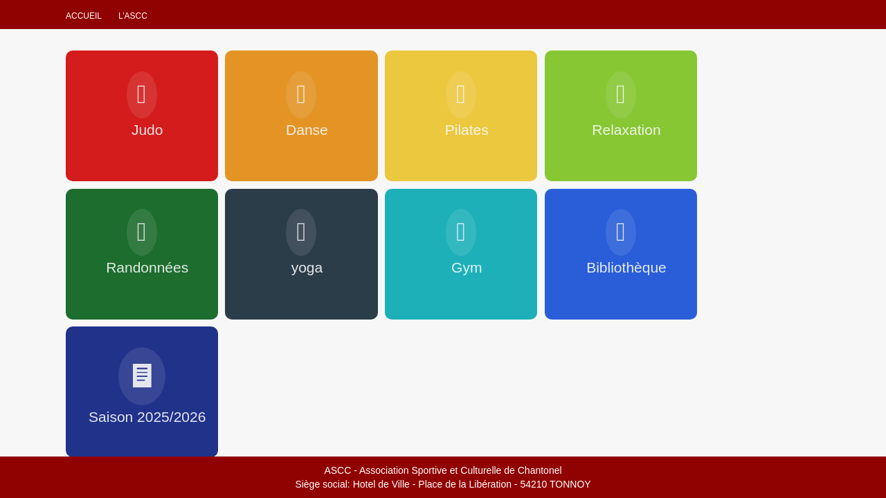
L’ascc (132, 16)
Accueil (84, 16)
